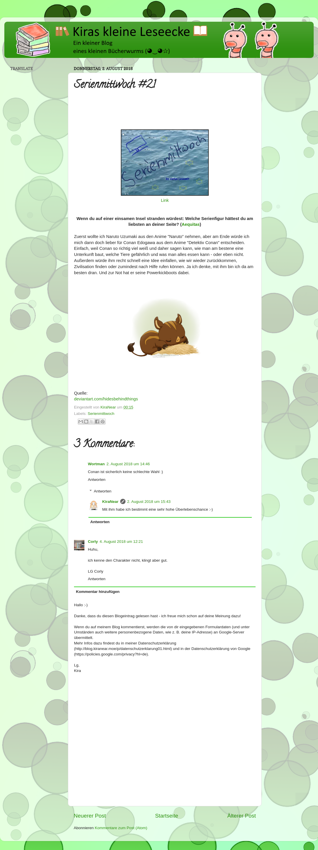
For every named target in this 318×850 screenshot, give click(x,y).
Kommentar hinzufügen (98, 591)
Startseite (166, 816)
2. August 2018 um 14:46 (128, 464)
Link (165, 200)
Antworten (97, 479)
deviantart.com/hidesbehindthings (106, 399)
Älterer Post (241, 816)
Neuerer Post (90, 816)
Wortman (96, 464)
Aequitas (191, 224)
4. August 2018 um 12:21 (121, 541)
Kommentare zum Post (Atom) (121, 828)
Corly (93, 541)
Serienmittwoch (101, 413)
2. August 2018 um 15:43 (149, 501)
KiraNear (110, 501)
